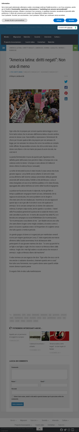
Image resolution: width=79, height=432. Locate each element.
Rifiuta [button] (59, 20)
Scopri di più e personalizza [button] (14, 20)
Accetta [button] (71, 20)
